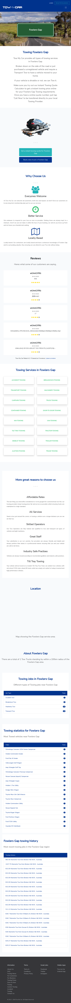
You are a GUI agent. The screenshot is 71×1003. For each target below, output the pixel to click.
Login (51, 3)
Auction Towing (12, 987)
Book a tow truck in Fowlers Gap (35, 160)
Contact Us (10, 994)
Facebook (44, 969)
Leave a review (51, 358)
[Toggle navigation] (65, 7)
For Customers (12, 976)
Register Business (62, 3)
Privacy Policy (28, 974)
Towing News (11, 974)
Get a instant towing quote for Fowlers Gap (35, 152)
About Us (10, 969)
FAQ (8, 971)
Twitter (43, 971)
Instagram (44, 974)
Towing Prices (11, 980)
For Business (11, 978)
